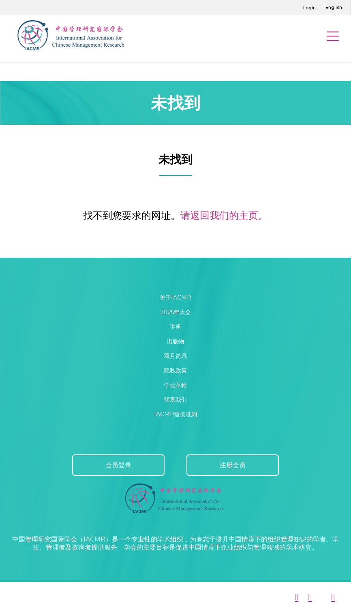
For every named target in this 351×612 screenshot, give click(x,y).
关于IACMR (175, 297)
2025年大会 (176, 312)
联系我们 (175, 399)
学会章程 (175, 385)
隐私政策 (175, 370)
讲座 (175, 326)
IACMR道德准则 (175, 414)
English (333, 7)
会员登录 (118, 465)
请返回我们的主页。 (224, 215)
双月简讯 (175, 355)
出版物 (175, 341)
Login (309, 8)
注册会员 (233, 465)
